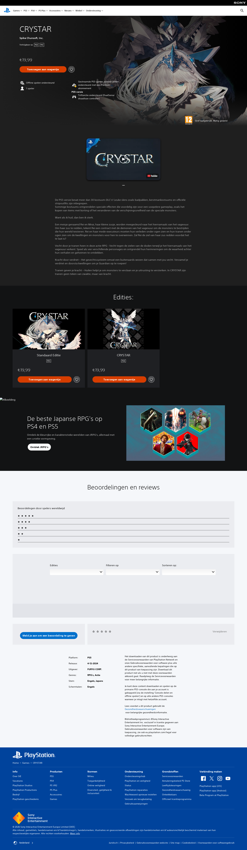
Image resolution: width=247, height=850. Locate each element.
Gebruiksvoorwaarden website (152, 842)
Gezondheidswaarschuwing (176, 790)
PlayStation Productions (25, 790)
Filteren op (112, 565)
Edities (54, 565)
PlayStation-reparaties (136, 790)
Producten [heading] (56, 771)
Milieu (90, 776)
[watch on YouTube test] (152, 175)
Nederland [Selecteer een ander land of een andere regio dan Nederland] (23, 843)
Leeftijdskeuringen (171, 785)
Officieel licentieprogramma (176, 799)
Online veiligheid (96, 785)
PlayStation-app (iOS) (211, 786)
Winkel (78, 10)
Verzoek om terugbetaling (138, 799)
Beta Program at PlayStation (214, 795)
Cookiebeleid (189, 842)
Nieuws (68, 10)
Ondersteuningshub (135, 776)
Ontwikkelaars (169, 794)
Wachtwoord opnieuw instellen (141, 794)
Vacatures (18, 780)
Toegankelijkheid (96, 780)
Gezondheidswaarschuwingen (140, 709)
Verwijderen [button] (220, 631)
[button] (123, 159)
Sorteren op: (169, 565)
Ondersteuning (93, 10)
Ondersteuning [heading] (134, 771)
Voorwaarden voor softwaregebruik (216, 842)
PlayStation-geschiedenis (26, 799)
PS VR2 (53, 785)
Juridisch (113, 842)
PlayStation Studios (22, 785)
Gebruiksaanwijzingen (136, 803)
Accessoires (54, 10)
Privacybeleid (127, 842)
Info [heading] (15, 771)
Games (16, 10)
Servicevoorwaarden (172, 776)
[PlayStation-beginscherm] (7, 10)
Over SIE (17, 776)
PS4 (33, 10)
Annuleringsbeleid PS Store (176, 780)
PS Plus (42, 10)
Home (16, 762)
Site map (175, 842)
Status (128, 785)
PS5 (25, 10)
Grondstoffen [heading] (170, 771)
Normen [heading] (92, 771)
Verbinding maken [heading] (211, 771)
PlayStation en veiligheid (137, 780)
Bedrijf (16, 794)
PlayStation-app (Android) (213, 790)
